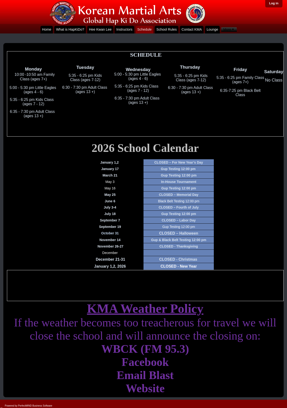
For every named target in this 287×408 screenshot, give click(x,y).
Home (46, 29)
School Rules (166, 29)
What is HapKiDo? (70, 29)
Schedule (144, 29)
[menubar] (229, 29)
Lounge (212, 29)
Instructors (124, 29)
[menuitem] (229, 29)
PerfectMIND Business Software (35, 405)
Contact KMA (192, 29)
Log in (273, 3)
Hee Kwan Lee (100, 29)
